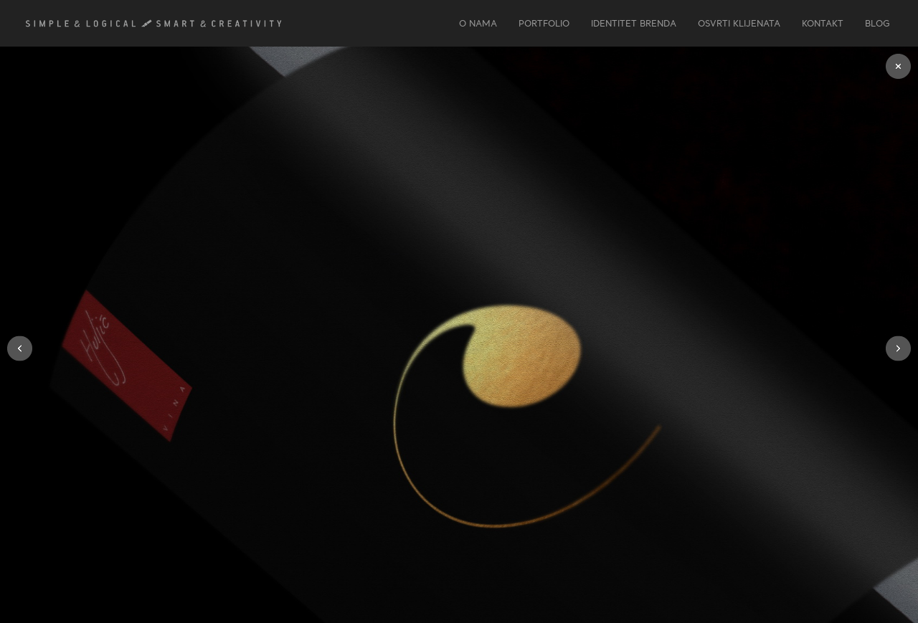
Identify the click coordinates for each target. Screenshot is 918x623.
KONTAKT (822, 23)
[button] (19, 348)
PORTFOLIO (544, 23)
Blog (877, 23)
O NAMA (478, 23)
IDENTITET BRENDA (633, 23)
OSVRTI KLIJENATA (739, 23)
